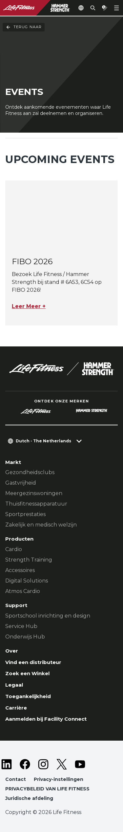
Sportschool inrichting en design (47, 616)
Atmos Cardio (22, 591)
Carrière (16, 708)
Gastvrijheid (20, 483)
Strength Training (28, 560)
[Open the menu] (116, 8)
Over (11, 651)
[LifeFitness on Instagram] (43, 764)
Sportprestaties (25, 514)
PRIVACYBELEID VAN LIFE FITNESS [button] (47, 789)
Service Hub (21, 626)
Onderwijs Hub (25, 637)
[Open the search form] (93, 8)
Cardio (13, 549)
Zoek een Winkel (27, 673)
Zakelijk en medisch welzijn (41, 525)
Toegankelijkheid (28, 696)
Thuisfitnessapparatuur (36, 504)
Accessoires (20, 570)
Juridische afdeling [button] (29, 798)
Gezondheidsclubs (29, 472)
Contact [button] (15, 779)
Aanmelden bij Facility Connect (46, 719)
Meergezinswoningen (33, 493)
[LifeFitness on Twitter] (61, 764)
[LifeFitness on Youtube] (80, 764)
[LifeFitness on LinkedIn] (6, 764)
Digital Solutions (26, 581)
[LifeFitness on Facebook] (25, 764)
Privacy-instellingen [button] (58, 779)
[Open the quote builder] (104, 8)
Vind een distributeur (33, 662)
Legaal (14, 685)
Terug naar (24, 27)
